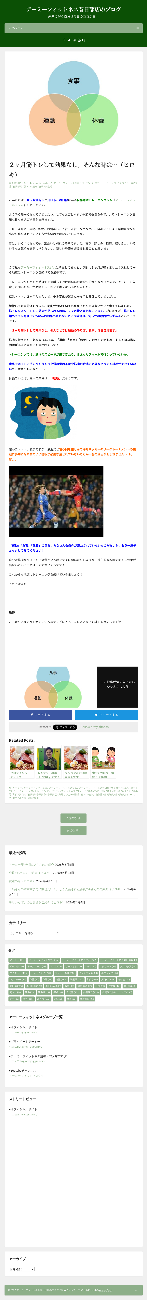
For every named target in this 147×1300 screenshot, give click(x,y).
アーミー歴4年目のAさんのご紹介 (31, 864)
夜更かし (126, 791)
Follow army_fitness (95, 727)
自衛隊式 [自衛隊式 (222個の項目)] (91, 992)
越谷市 (22, 797)
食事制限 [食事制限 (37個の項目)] (87, 998)
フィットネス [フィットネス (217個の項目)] (65, 972)
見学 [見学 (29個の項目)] (14, 998)
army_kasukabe (41, 183)
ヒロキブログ (122, 183)
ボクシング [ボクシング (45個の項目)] (109, 972)
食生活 (48, 186)
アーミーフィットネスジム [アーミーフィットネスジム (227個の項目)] (79, 959)
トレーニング (106, 183)
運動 (30, 797)
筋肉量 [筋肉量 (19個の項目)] (44, 992)
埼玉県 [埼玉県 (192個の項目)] (76, 979)
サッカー (115, 787)
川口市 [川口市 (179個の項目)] (107, 979)
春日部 (31, 794)
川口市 (22, 794)
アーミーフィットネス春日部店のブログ (73, 9)
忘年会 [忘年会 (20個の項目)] (124, 979)
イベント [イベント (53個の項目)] (17, 966)
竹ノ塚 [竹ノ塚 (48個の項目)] (130, 985)
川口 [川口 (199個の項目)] (92, 979)
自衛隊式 (109, 794)
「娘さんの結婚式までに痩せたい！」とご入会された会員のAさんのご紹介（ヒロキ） (66, 889)
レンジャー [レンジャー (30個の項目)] (18, 979)
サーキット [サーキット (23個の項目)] (73, 966)
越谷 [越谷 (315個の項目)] (28, 998)
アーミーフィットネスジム (38, 267)
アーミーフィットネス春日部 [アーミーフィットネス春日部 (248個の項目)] (118, 959)
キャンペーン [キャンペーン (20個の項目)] (36, 966)
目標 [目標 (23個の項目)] (100, 985)
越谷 (15, 797)
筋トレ (27, 186)
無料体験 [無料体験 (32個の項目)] (85, 985)
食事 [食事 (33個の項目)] (71, 998)
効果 (96, 791)
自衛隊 (99, 794)
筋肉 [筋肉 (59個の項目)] (29, 992)
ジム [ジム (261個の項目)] (90, 966)
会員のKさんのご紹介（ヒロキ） (30, 872)
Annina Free (105, 1290)
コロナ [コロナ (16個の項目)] (56, 966)
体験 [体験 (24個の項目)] (47, 979)
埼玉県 (116, 791)
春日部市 (41, 794)
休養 (90, 791)
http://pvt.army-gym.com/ (25, 1046)
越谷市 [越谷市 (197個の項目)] (43, 998)
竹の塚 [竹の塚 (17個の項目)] (114, 985)
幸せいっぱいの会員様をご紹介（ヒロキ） (37, 902)
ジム (124, 787)
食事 (41, 186)
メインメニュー (73, 28)
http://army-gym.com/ (23, 1032)
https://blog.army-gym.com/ (27, 1061)
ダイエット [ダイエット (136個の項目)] (19, 972)
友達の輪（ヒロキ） (22, 881)
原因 (103, 791)
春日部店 (17, 186)
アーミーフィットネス (35, 787)
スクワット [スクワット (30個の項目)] (108, 966)
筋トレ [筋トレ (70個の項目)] (15, 992)
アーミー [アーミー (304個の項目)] (17, 959)
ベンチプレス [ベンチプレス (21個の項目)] (88, 972)
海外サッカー (66, 794)
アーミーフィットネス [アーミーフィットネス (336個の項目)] (44, 959)
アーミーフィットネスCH (26, 1075)
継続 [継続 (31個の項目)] (58, 992)
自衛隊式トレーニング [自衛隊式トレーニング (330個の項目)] (117, 992)
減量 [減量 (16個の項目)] (69, 985)
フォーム (82, 791)
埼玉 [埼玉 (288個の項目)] (61, 979)
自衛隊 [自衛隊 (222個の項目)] (73, 992)
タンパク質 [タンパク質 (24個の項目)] (128, 966)
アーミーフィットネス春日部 (68, 183)
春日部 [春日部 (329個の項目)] (16, 985)
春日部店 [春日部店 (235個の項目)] (53, 985)
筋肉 (35, 186)
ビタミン (55, 791)
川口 (15, 794)
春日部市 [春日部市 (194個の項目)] (34, 985)
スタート (133, 787)
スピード (15, 791)
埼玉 (109, 791)
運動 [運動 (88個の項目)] (58, 998)
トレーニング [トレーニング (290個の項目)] (41, 972)
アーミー (17, 787)
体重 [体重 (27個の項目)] (34, 979)
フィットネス (68, 791)
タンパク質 (92, 183)
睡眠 (76, 794)
